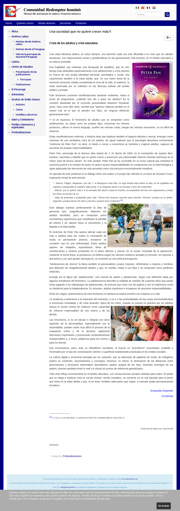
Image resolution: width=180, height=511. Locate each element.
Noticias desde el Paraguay (30, 49)
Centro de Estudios (22, 66)
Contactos (81, 23)
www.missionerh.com (130, 479)
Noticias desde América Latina (28, 43)
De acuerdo (163, 506)
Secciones (65, 23)
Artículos (20, 104)
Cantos (15, 61)
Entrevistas (17, 94)
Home (9, 23)
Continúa (167, 396)
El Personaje (18, 89)
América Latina (19, 36)
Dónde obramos (46, 23)
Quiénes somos (24, 23)
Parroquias (25, 79)
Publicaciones (23, 84)
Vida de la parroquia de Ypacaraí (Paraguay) (28, 55)
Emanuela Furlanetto (161, 390)
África (14, 31)
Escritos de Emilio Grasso (25, 99)
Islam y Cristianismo (22, 119)
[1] (122, 200)
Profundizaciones (21, 132)
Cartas (19, 109)
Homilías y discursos (26, 114)
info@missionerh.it (68, 487)
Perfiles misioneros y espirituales (23, 126)
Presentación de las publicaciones (26, 73)
